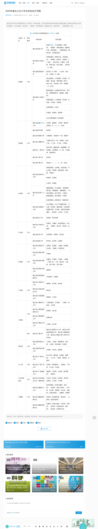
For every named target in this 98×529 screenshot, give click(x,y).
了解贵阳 (46, 3)
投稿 (91, 3)
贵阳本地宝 (8, 15)
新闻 (26, 3)
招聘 (40, 3)
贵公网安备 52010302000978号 (50, 523)
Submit (63, 508)
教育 (30, 15)
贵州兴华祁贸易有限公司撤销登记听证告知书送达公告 (88, 74)
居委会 (44, 47)
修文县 (24, 36)
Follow (77, 35)
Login (12, 508)
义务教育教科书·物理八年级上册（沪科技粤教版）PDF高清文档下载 (88, 85)
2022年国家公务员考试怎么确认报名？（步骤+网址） (77, 85)
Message (88, 35)
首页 (22, 3)
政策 (35, 3)
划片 (45, 36)
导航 (53, 3)
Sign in (79, 3)
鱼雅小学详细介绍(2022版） (77, 74)
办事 (30, 3)
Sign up (84, 3)
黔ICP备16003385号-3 (61, 521)
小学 (42, 36)
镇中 (33, 125)
